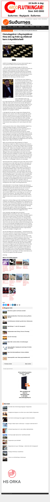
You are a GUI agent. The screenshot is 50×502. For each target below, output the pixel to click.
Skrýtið (4, 28)
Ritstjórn (14, 42)
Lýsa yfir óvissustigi (12, 336)
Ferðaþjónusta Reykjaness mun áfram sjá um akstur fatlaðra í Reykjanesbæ (23, 412)
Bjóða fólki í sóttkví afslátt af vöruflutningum (18, 341)
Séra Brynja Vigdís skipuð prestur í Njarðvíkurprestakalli (19, 434)
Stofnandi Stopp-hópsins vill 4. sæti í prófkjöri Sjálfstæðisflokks (20, 429)
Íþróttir (15, 26)
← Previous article (7, 363)
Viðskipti (32, 26)
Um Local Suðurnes (28, 19)
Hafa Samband (44, 19)
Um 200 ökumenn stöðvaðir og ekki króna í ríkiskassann (20, 321)
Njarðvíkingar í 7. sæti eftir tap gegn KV (16, 326)
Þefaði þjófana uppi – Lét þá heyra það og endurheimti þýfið (12, 268)
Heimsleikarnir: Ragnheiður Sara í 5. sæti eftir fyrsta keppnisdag (12, 283)
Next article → (28, 363)
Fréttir (9, 26)
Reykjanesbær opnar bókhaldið (14, 440)
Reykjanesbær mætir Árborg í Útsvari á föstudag (18, 331)
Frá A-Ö (43, 26)
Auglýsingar (35, 19)
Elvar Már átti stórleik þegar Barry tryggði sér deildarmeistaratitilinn (21, 418)
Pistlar (37, 26)
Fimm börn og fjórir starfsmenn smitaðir (17, 310)
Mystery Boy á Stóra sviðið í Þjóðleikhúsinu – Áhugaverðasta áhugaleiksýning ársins (5, 269)
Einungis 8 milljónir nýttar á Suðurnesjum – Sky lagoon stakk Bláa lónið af (22, 423)
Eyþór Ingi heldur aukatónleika (19, 281)
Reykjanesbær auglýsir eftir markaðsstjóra (25, 267)
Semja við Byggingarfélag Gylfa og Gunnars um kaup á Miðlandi (26, 283)
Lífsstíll (26, 26)
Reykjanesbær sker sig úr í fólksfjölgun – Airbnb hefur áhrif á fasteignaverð (23, 446)
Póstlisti (39, 19)
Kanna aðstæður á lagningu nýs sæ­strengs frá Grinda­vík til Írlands (20, 347)
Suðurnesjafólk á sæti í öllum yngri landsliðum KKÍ (19, 357)
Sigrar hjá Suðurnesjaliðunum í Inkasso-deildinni (18, 352)
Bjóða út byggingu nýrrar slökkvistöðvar (19, 267)
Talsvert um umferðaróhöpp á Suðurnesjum (17, 457)
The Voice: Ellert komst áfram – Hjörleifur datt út (6, 295)
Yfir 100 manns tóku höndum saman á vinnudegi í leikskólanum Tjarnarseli (12, 297)
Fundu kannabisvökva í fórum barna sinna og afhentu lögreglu (19, 316)
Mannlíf (21, 26)
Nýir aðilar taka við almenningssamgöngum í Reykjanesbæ (20, 406)
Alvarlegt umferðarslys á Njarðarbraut (15, 451)
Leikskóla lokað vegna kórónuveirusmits (5, 282)
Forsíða (4, 26)
